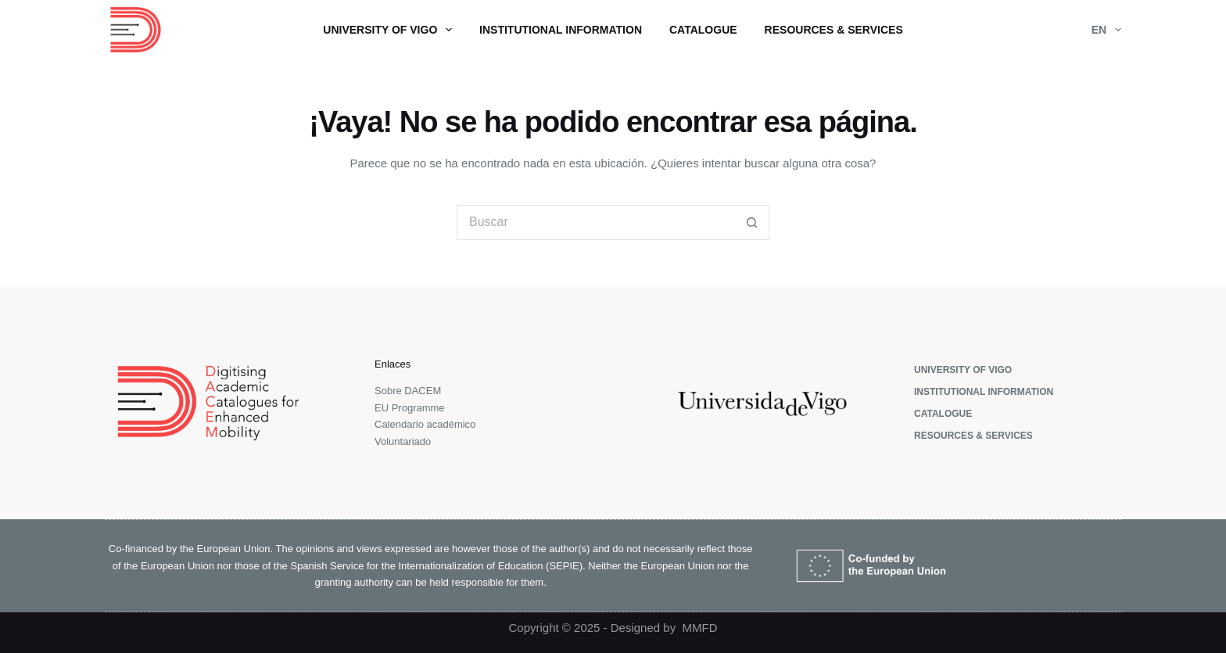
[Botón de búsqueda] (751, 222)
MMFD (700, 627)
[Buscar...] (595, 222)
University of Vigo (390, 29)
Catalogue (703, 29)
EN (1106, 29)
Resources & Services (834, 29)
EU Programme (410, 408)
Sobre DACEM (408, 390)
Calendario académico (425, 424)
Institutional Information (560, 29)
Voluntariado (403, 441)
